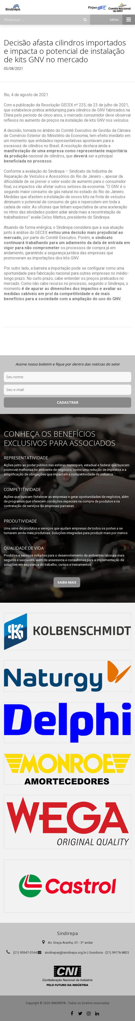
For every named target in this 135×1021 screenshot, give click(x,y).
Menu (122, 20)
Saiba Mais (66, 582)
